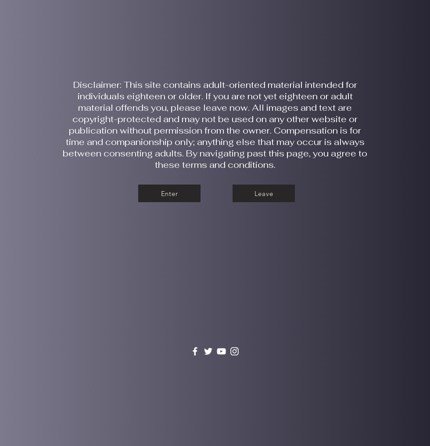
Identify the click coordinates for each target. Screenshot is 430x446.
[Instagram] (234, 351)
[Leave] (264, 193)
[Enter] (169, 193)
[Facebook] (195, 351)
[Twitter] (208, 351)
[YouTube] (221, 351)
